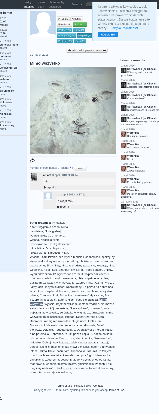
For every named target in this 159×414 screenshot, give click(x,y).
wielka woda (79, 342)
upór (33, 278)
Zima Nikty (53, 265)
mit (95, 351)
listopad (69, 316)
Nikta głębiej (53, 231)
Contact (98, 385)
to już (68, 334)
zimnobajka (78, 351)
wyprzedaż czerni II (97, 274)
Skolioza (99, 338)
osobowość (92, 257)
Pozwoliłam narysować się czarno (81, 295)
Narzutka (54, 252)
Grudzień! (98, 312)
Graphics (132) (85, 35)
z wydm (49, 291)
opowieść (96, 308)
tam (66, 351)
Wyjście (50, 304)
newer (101, 50)
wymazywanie (65, 282)
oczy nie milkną (68, 261)
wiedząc (102, 265)
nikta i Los (50, 269)
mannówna (37, 363)
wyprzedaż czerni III (70, 274)
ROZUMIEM (108, 34)
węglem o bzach (49, 227)
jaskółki (45, 346)
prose (41, 2)
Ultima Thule (47, 351)
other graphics (86, 50)
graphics (29, 6)
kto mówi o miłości (77, 346)
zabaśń (100, 363)
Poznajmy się (102, 282)
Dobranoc (36, 321)
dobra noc (62, 291)
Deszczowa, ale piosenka (75, 338)
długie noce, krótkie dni (86, 321)
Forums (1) (79, 24)
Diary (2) (80, 41)
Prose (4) (79, 30)
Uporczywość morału (90, 329)
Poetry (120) (64, 30)
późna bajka (38, 338)
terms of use (116, 390)
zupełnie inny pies (96, 278)
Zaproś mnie (84, 282)
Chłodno (45, 295)
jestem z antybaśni (103, 346)
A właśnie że (82, 312)
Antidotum (36, 291)
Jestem (83, 304)
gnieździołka (86, 363)
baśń (59, 351)
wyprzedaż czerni (48, 278)
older (72, 50)
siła (89, 351)
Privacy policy (82, 385)
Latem (62, 299)
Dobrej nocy (73, 286)
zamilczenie (49, 257)
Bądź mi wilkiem (66, 304)
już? (68, 368)
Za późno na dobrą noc (98, 286)
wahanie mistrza (56, 363)
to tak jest (105, 351)
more (80, 168)
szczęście (61, 308)
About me (77, 19)
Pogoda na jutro (65, 329)
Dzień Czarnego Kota (90, 316)
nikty (80, 278)
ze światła (66, 312)
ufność (34, 346)
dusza (34, 282)
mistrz (72, 363)
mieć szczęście (53, 316)
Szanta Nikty (66, 269)
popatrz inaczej (98, 342)
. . (57, 194)
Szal (55, 295)
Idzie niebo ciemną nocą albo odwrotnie (69, 325)
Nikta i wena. (38, 252)
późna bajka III (82, 334)
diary (41, 6)
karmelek (69, 355)
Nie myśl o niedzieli (71, 257)
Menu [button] (77, 4)
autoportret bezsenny (99, 368)
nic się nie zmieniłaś (57, 321)
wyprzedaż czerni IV (43, 274)
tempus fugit (84, 355)
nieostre (56, 355)
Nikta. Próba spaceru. (90, 269)
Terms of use (64, 385)
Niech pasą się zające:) (83, 299)
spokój (105, 257)
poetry (27, 2)
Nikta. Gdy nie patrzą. (51, 248)
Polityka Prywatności (124, 28)
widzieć (86, 291)
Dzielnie (48, 329)
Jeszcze (52, 338)
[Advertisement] (93, 237)
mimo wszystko (48, 312)
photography (56, 2)
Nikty (109, 269)
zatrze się (89, 265)
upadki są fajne (39, 355)
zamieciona (68, 278)
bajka (60, 368)
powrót (75, 291)
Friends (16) (64, 24)
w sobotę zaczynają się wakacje (50, 372)
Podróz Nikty (38, 235)
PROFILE (63, 19)
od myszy (50, 261)
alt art (47, 175)
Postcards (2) (65, 41)
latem (33, 351)
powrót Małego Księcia (75, 359)
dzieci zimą (52, 359)
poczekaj (79, 368)
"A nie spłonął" (79, 308)
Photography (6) (66, 35)
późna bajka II (103, 334)
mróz (42, 282)
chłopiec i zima (101, 359)
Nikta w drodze (71, 265)
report (48, 187)
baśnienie (57, 346)
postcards (55, 6)
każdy (51, 282)
